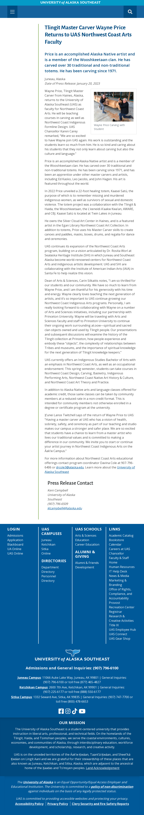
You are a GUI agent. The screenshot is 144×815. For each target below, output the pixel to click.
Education (82, 540)
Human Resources (122, 567)
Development (84, 567)
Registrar (115, 612)
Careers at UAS (119, 549)
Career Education (87, 544)
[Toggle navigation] (12, 12)
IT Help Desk (118, 571)
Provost (114, 603)
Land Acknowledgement (102, 768)
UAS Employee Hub (122, 630)
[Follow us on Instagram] (67, 711)
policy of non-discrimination (112, 787)
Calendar (115, 544)
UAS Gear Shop (119, 639)
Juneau (46, 540)
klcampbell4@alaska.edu (64, 508)
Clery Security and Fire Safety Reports (100, 804)
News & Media (119, 576)
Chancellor (116, 553)
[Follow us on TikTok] (74, 711)
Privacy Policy (57, 804)
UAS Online (15, 553)
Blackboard (15, 544)
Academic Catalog (121, 535)
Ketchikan (48, 544)
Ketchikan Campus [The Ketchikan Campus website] (34, 687)
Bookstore (116, 540)
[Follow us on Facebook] (61, 711)
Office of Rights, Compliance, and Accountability (120, 593)
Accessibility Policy (29, 804)
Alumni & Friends (87, 563)
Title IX (114, 625)
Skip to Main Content (18, 4)
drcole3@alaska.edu (70, 467)
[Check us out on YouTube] (82, 711)
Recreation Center (121, 607)
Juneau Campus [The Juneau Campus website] (29, 678)
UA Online (14, 549)
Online (46, 553)
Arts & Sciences (85, 535)
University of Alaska (38, 782)
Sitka (44, 549)
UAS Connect (118, 634)
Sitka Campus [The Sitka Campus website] (21, 697)
